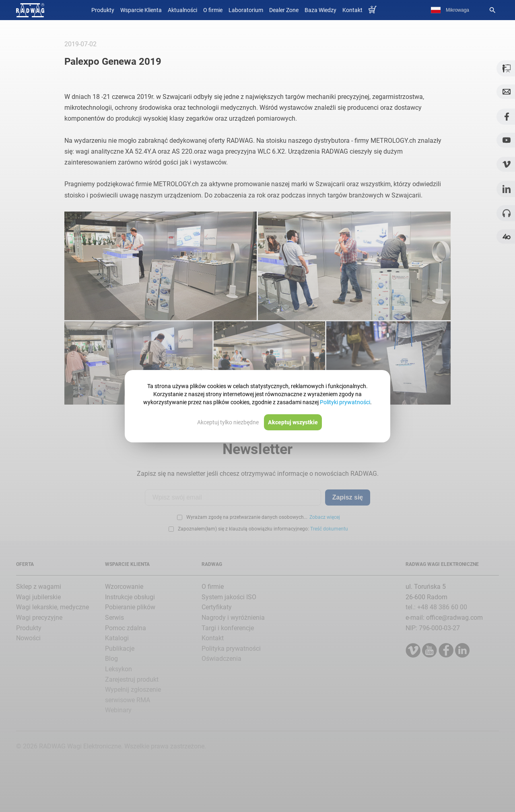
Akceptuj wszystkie (293, 422)
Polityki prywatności (345, 402)
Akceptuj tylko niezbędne (228, 422)
